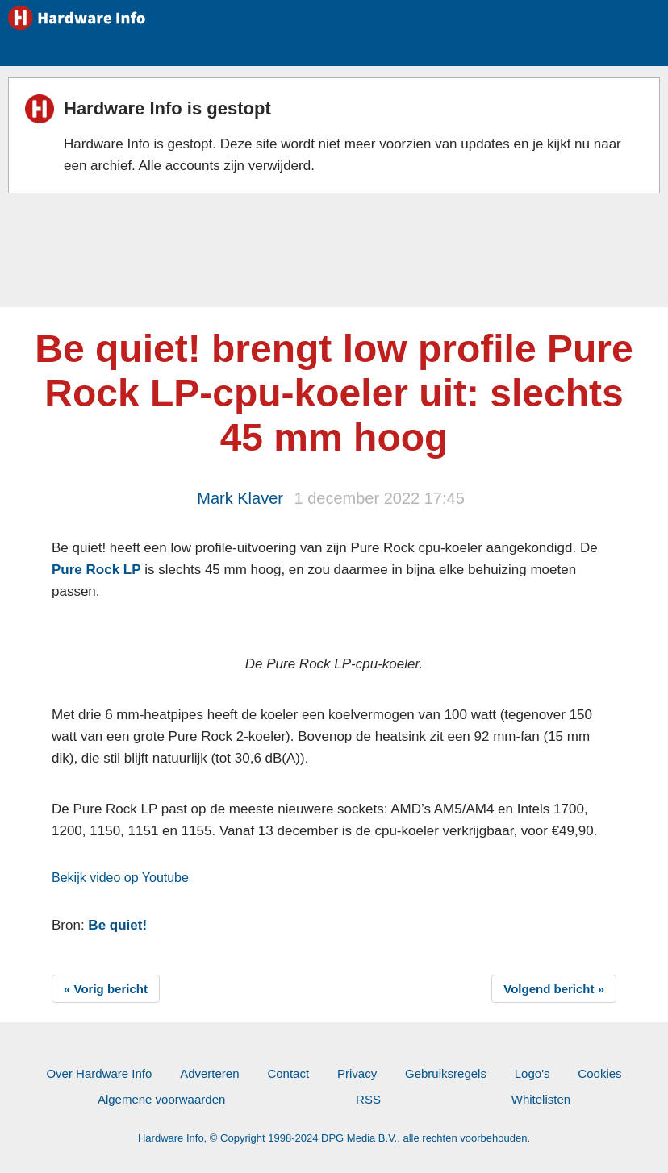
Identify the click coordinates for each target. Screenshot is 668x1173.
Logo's (532, 1073)
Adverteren (209, 1073)
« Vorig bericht (106, 989)
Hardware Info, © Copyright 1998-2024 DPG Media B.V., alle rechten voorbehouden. (334, 1138)
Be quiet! (117, 925)
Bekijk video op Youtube (120, 877)
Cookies (599, 1073)
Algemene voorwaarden (161, 1099)
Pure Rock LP (96, 569)
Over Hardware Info (99, 1073)
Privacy (357, 1073)
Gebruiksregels (445, 1073)
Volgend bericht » (553, 989)
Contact (288, 1073)
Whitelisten (540, 1099)
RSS (368, 1099)
